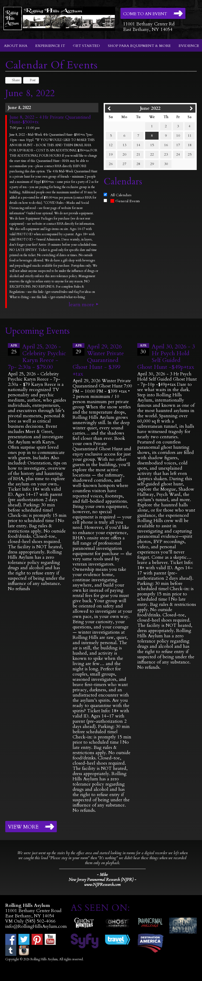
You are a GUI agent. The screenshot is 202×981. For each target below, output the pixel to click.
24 (178, 154)
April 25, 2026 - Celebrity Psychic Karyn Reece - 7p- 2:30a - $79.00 (37, 356)
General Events (125, 201)
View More (23, 827)
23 (166, 154)
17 (178, 145)
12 (111, 145)
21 (138, 154)
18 (189, 145)
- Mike (102, 874)
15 (152, 145)
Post (30, 80)
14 (138, 145)
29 (152, 163)
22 (152, 154)
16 (166, 145)
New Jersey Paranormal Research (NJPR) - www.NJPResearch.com (102, 882)
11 (189, 135)
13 (124, 145)
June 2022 (150, 108)
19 (111, 154)
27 (124, 163)
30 (166, 163)
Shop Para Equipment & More (139, 45)
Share (13, 80)
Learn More (81, 304)
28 (138, 163)
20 (124, 154)
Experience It (50, 45)
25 (189, 154)
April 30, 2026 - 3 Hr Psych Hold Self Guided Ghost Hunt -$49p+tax (166, 356)
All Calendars (121, 195)
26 (111, 163)
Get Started (86, 45)
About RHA (15, 45)
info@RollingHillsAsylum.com (36, 926)
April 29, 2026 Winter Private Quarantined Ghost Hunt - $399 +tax (98, 360)
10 (178, 135)
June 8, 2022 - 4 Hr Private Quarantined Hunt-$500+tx (50, 119)
